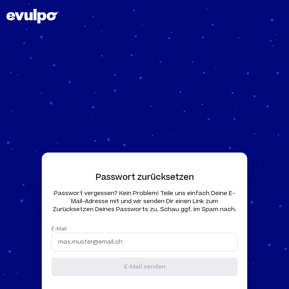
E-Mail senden (144, 267)
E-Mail (59, 228)
